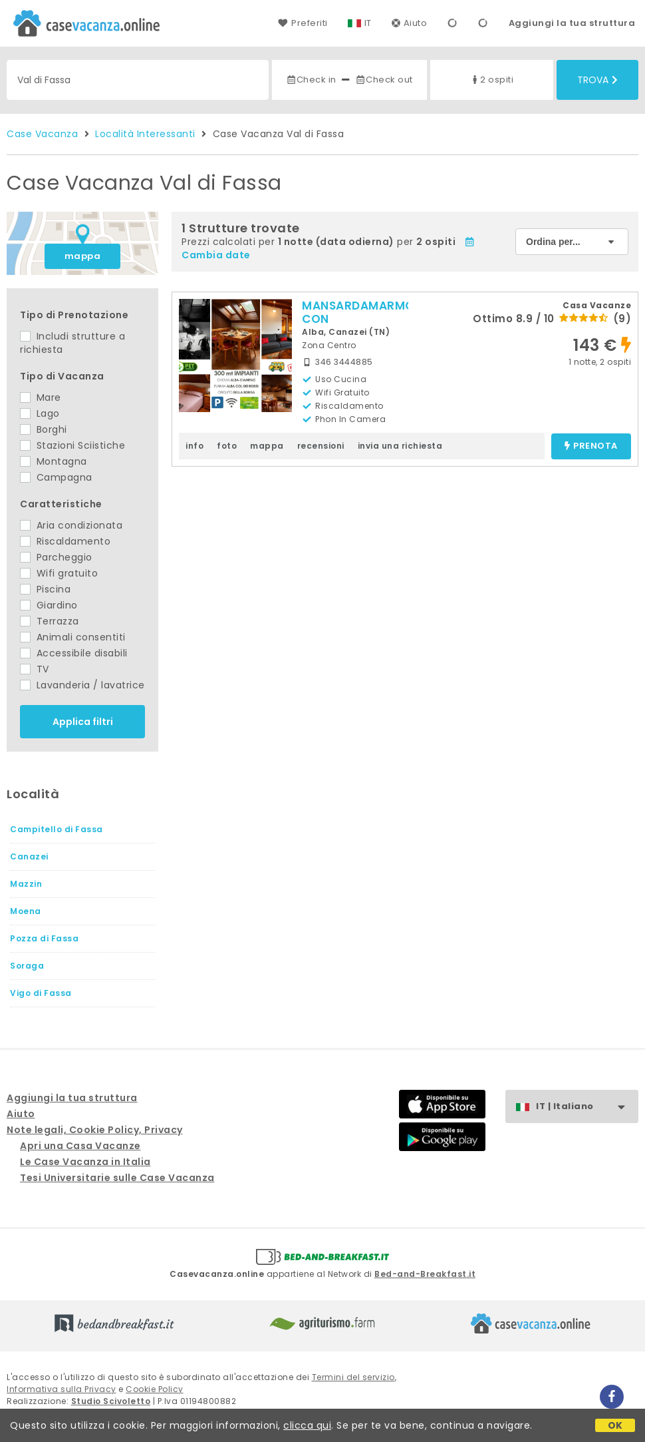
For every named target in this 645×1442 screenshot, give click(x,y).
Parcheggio (56, 557)
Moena (25, 911)
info (194, 445)
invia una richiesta (400, 445)
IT (368, 23)
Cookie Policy (155, 1389)
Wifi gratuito (59, 573)
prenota (591, 446)
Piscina (45, 589)
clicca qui (307, 1425)
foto (227, 445)
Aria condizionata (71, 525)
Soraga (27, 965)
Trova (597, 80)
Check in (311, 79)
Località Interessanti (145, 133)
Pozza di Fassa (44, 938)
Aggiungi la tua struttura (572, 23)
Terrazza (49, 621)
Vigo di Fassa (41, 993)
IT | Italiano (587, 1106)
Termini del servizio (353, 1377)
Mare (40, 397)
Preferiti (302, 23)
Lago (40, 413)
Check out (384, 79)
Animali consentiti (73, 637)
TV (34, 669)
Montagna (53, 461)
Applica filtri (83, 721)
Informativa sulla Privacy (61, 1389)
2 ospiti (491, 79)
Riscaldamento (65, 541)
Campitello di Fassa (56, 829)
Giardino (49, 605)
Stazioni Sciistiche (72, 445)
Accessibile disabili (74, 653)
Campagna (56, 477)
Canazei (29, 856)
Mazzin (26, 883)
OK (615, 1425)
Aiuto (410, 23)
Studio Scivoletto (111, 1401)
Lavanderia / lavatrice (82, 685)
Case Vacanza (42, 133)
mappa (82, 256)
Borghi (43, 429)
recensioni (320, 445)
